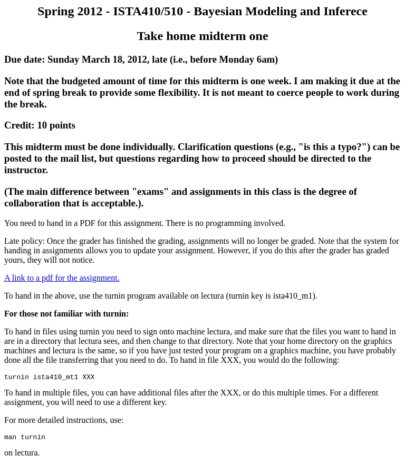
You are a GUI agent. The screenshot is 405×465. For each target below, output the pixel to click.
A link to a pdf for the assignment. (62, 277)
